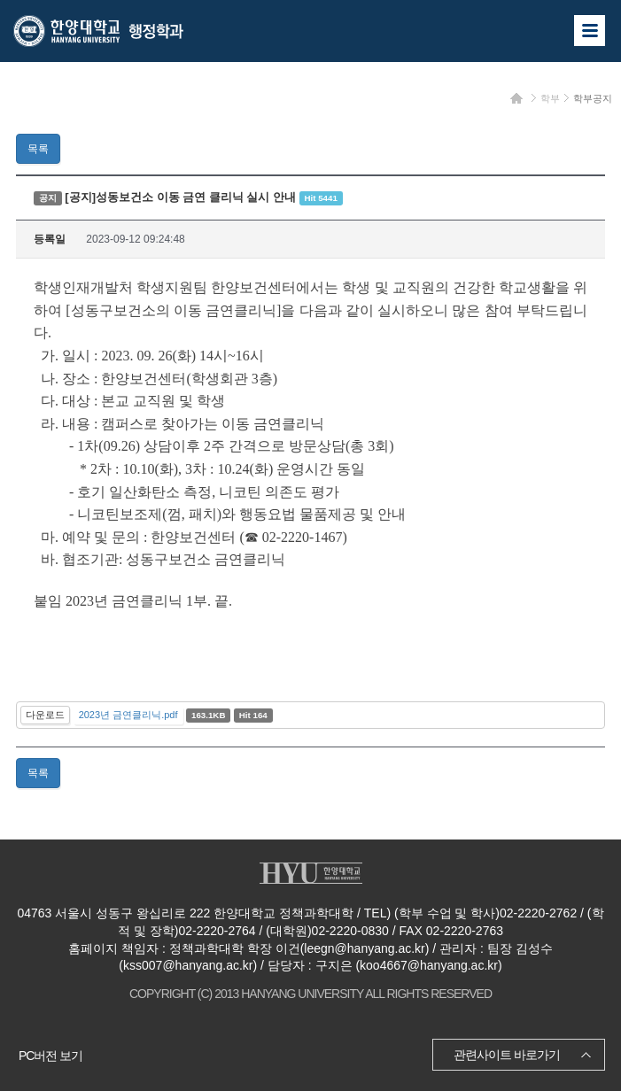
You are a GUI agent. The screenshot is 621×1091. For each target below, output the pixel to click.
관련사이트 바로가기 (507, 1055)
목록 (38, 149)
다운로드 (45, 714)
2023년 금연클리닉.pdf (128, 714)
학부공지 (592, 98)
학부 (550, 98)
